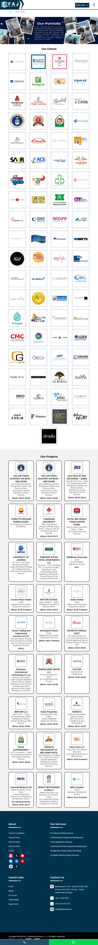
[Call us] (24, 942)
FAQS (11, 887)
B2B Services (14, 846)
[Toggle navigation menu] (94, 3)
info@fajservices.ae (63, 909)
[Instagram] (10, 856)
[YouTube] (22, 856)
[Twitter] (16, 856)
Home (10, 12)
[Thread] (16, 867)
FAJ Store (12, 895)
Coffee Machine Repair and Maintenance (66, 838)
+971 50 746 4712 (62, 904)
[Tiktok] (10, 867)
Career (11, 851)
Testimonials (13, 900)
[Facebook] (10, 862)
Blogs (10, 891)
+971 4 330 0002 (62, 898)
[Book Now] (82, 5)
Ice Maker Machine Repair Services (64, 855)
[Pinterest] (22, 862)
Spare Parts (13, 904)
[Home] (10, 5)
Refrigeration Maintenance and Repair (65, 851)
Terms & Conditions (16, 833)
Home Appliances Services (61, 842)
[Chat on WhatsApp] (73, 942)
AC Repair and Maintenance (61, 833)
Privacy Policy (14, 838)
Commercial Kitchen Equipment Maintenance (68, 846)
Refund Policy (14, 842)
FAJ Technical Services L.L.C (35, 936)
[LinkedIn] (16, 862)
